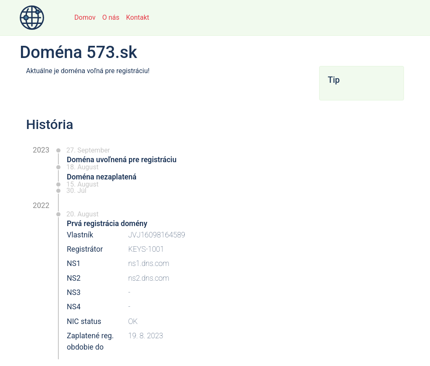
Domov (84, 17)
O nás (110, 17)
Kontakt (137, 17)
